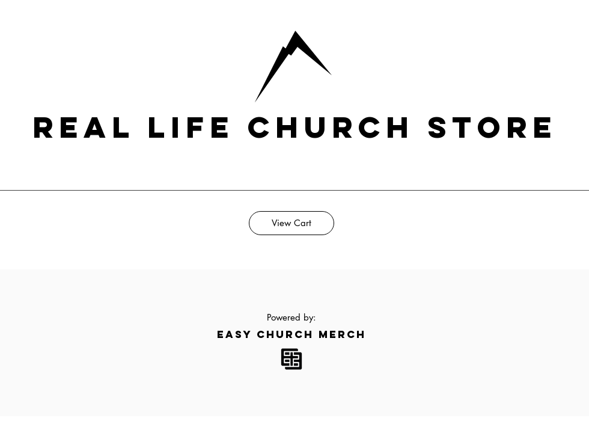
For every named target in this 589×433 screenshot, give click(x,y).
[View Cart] (291, 223)
